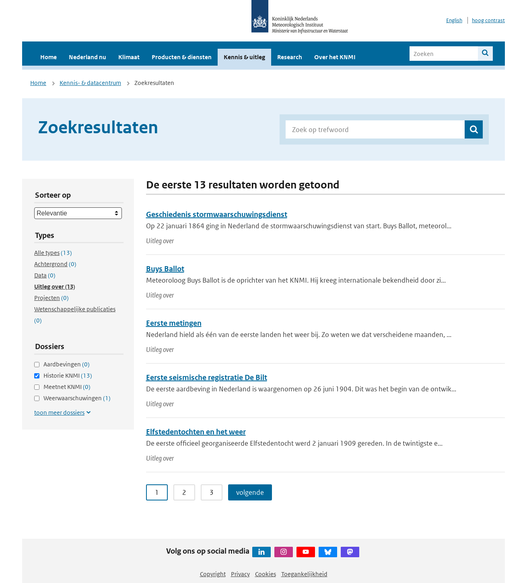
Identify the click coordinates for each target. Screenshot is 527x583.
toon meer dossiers (59, 412)
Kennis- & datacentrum (90, 83)
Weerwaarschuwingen (77, 398)
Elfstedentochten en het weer (196, 431)
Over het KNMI (335, 57)
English (454, 20)
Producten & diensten (182, 57)
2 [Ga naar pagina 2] (184, 492)
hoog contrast (488, 20)
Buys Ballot (165, 268)
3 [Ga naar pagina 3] (212, 492)
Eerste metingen (174, 323)
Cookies (265, 574)
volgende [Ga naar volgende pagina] (250, 492)
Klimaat (129, 57)
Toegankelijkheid (304, 574)
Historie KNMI (67, 375)
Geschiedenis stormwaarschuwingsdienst (216, 214)
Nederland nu (87, 57)
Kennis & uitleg (244, 57)
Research (289, 57)
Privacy (240, 574)
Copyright (213, 574)
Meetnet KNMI (67, 387)
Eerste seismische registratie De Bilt (206, 377)
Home (48, 57)
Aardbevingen (66, 364)
